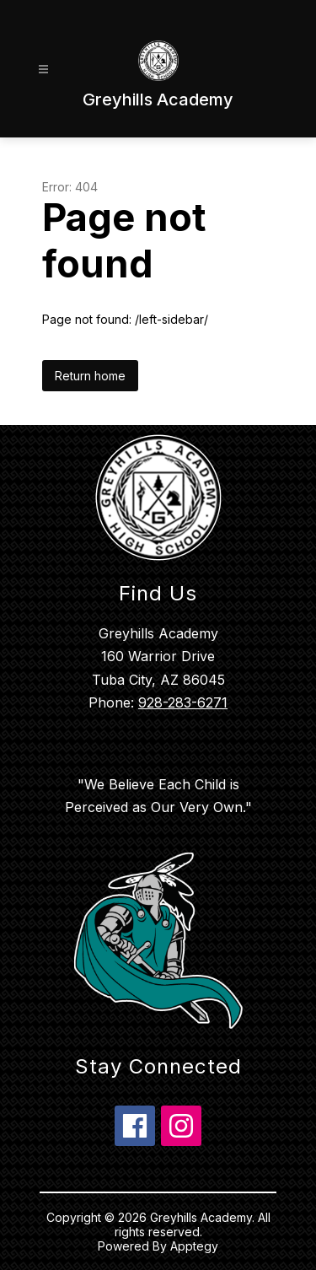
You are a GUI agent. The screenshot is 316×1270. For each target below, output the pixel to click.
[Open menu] (43, 69)
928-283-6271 (183, 702)
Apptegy (194, 1246)
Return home (90, 376)
